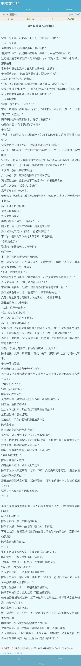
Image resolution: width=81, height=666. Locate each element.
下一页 (50, 19)
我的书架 (69, 9)
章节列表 (30, 19)
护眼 (71, 15)
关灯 (77, 15)
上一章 (10, 19)
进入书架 (71, 19)
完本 (49, 9)
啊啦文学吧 (10, 3)
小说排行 (29, 9)
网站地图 (40, 664)
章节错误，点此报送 (10, 648)
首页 (10, 9)
